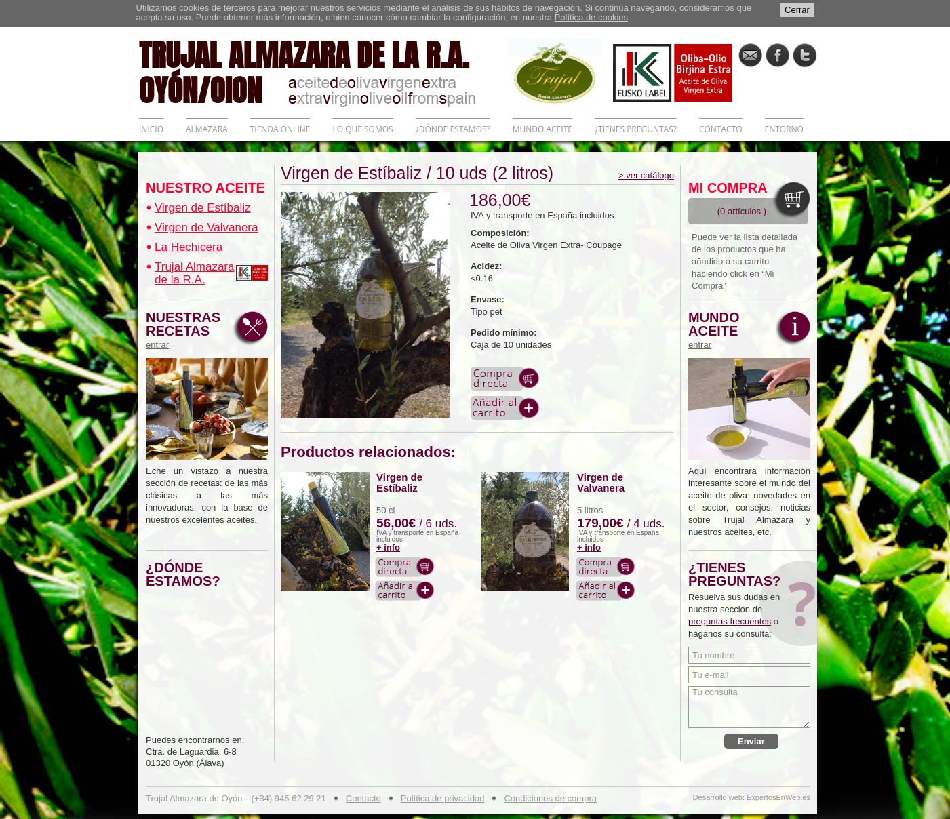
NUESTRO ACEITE (205, 188)
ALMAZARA (207, 129)
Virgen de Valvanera (206, 227)
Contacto (363, 798)
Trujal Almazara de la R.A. (194, 273)
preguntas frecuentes (729, 621)
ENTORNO (784, 129)
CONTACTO (721, 129)
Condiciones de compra (550, 798)
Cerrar (797, 10)
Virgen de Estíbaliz (202, 207)
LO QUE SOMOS (362, 129)
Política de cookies (591, 17)
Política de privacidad (443, 798)
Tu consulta (749, 707)
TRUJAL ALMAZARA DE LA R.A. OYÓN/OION (323, 71)
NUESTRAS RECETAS (186, 330)
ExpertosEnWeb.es (778, 797)
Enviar (751, 741)
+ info (388, 547)
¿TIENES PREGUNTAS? (636, 129)
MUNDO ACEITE (542, 129)
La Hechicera (188, 247)
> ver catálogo (646, 175)
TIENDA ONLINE (280, 129)
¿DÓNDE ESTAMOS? (453, 129)
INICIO (151, 129)
